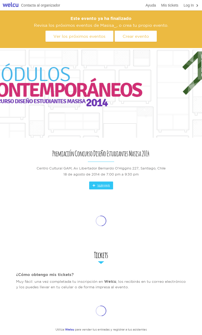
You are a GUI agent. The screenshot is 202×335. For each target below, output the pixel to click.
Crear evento (136, 36)
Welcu (10, 5)
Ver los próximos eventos (79, 36)
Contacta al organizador (40, 5)
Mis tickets (169, 5)
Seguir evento (101, 185)
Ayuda (150, 5)
